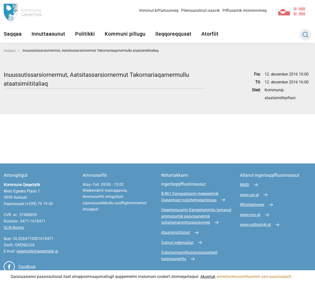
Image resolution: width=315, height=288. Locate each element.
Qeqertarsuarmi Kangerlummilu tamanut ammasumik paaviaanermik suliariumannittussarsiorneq (196, 216)
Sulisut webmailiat (177, 242)
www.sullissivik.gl (255, 224)
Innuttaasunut (48, 34)
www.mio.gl (250, 214)
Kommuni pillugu (125, 34)
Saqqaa (13, 34)
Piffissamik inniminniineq (244, 10)
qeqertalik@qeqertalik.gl (37, 251)
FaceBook (27, 266)
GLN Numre (14, 227)
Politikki (85, 34)
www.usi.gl (249, 194)
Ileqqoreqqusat (173, 34)
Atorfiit (210, 34)
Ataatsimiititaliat (175, 232)
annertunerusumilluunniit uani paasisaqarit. (254, 276)
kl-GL (284, 11)
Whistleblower (252, 204)
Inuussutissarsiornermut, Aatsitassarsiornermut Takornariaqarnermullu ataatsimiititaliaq (90, 50)
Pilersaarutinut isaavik (200, 10)
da (299, 11)
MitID (244, 184)
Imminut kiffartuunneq (158, 10)
